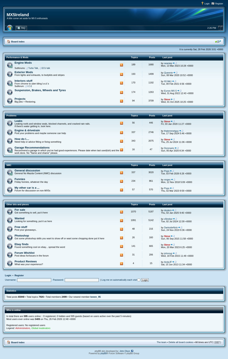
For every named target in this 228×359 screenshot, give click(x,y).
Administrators (22, 328)
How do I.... (21, 139)
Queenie (168, 72)
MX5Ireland (17, 14)
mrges (167, 179)
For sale (19, 209)
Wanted (19, 218)
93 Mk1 (168, 81)
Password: (58, 280)
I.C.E (29, 86)
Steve (167, 99)
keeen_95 (95, 297)
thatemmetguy (171, 131)
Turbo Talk (33, 68)
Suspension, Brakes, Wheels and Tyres (40, 90)
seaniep (168, 63)
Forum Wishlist (24, 252)
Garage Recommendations (31, 147)
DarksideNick (171, 227)
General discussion (27, 170)
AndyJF (168, 262)
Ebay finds (21, 244)
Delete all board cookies (180, 342)
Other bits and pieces (17, 204)
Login (207, 4)
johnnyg (168, 253)
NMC (8, 165)
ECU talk (46, 68)
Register (219, 4)
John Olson (124, 351)
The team (161, 342)
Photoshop (21, 235)
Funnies (19, 179)
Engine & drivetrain (27, 130)
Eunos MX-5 (170, 90)
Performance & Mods (17, 57)
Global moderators (41, 328)
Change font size (218, 41)
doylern (168, 210)
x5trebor (168, 219)
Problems (11, 115)
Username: (10, 280)
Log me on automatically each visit (121, 280)
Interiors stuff (23, 80)
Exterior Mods (23, 72)
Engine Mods (23, 62)
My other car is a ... (26, 187)
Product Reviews (25, 261)
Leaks (18, 120)
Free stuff (20, 227)
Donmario (169, 148)
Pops (166, 171)
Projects (19, 98)
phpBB (103, 353)
